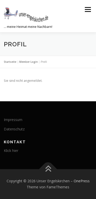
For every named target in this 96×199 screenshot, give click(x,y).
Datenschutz (14, 129)
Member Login (28, 62)
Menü (87, 9)
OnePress (82, 180)
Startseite (10, 62)
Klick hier (11, 150)
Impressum (13, 119)
